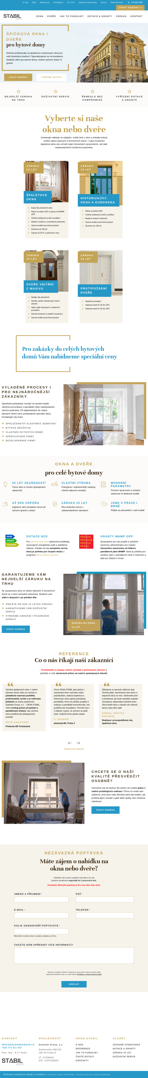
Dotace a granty (100, 16)
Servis (104, 2)
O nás (25, 2)
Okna (40, 16)
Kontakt (136, 16)
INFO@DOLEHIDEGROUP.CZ (18, 1045)
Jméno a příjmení (27, 929)
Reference (45, 2)
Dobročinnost (117, 2)
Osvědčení (58, 2)
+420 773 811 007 (12, 1048)
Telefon (82, 944)
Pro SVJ (71, 2)
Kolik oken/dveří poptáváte (36, 960)
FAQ (34, 2)
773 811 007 (135, 2)
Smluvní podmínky (102, 1074)
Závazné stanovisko (88, 2)
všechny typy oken (40, 541)
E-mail (19, 944)
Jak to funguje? (72, 16)
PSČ (78, 929)
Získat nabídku (130, 8)
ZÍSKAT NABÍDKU (18, 77)
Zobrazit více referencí (74, 749)
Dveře (51, 16)
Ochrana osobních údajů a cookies (24, 1074)
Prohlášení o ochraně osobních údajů (89, 1009)
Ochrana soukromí (84, 1074)
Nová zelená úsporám (47, 555)
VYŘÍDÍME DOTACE (51, 77)
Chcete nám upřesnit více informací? (43, 979)
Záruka (121, 16)
